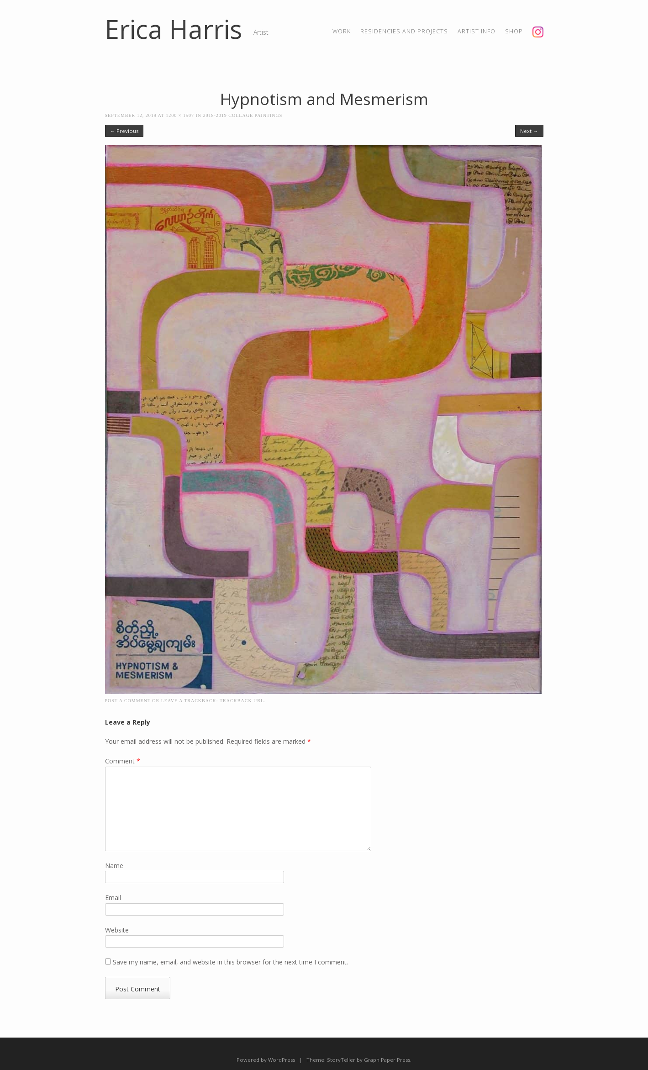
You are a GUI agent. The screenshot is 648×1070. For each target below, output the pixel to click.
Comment (122, 761)
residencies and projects (404, 31)
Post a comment (128, 700)
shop (514, 31)
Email (113, 897)
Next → (529, 130)
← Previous (124, 130)
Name (114, 865)
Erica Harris (173, 28)
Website (117, 930)
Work (341, 31)
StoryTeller (341, 1059)
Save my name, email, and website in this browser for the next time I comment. (230, 962)
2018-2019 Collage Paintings (243, 115)
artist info (476, 31)
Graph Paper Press (387, 1059)
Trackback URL (242, 700)
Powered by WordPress (266, 1059)
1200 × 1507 (180, 115)
